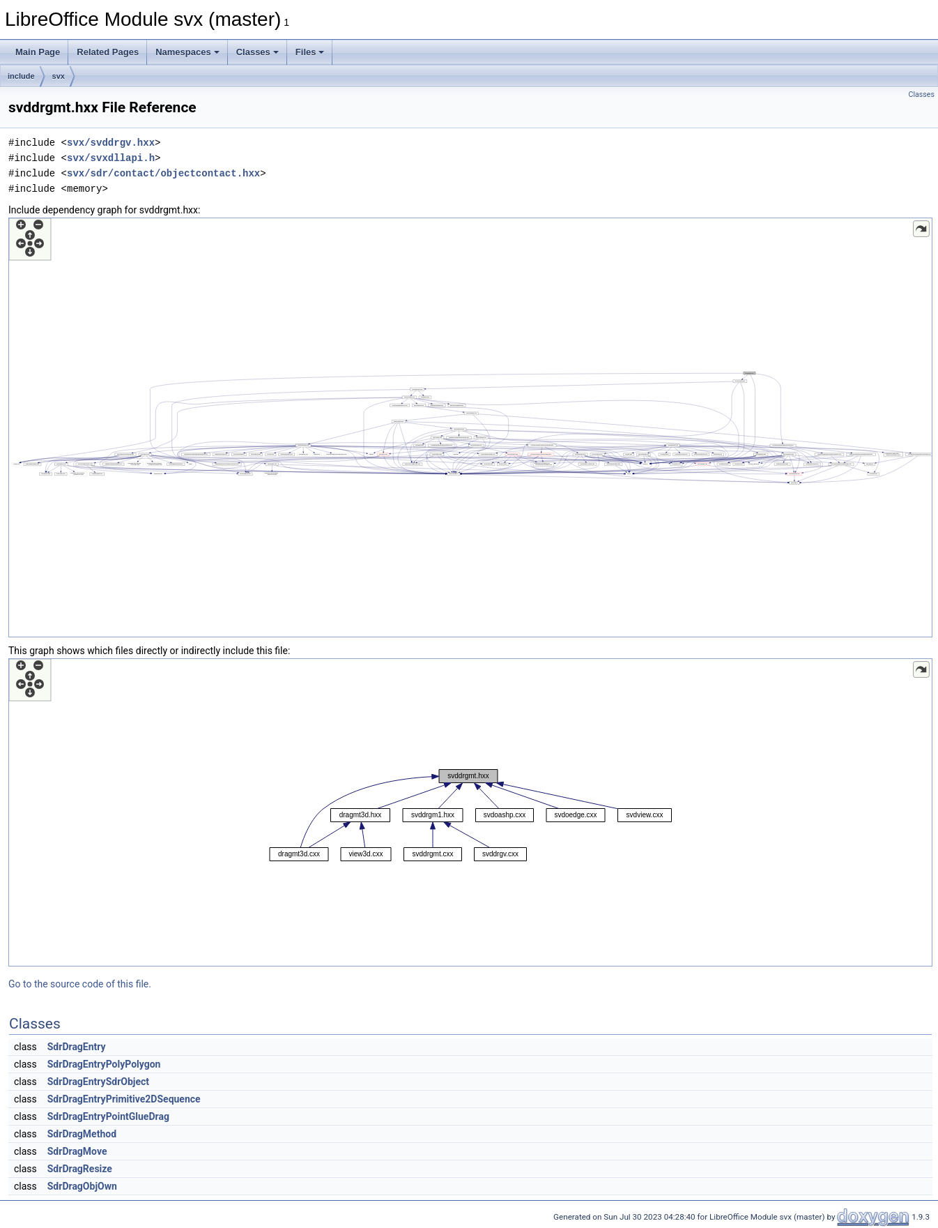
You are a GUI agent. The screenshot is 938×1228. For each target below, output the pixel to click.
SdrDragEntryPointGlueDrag (108, 1116)
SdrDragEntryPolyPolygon (104, 1064)
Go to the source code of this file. (79, 984)
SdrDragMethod (81, 1133)
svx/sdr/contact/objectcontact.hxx (163, 173)
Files (310, 52)
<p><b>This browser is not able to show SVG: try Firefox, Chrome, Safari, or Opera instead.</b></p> (470, 427)
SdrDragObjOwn (82, 1186)
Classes (257, 52)
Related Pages (108, 52)
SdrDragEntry (76, 1046)
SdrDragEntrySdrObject (98, 1081)
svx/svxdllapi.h (111, 158)
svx (58, 76)
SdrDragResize (79, 1168)
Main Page (37, 52)
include (21, 76)
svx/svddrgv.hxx (111, 142)
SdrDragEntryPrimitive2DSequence (124, 1099)
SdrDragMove (77, 1151)
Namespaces (187, 52)
